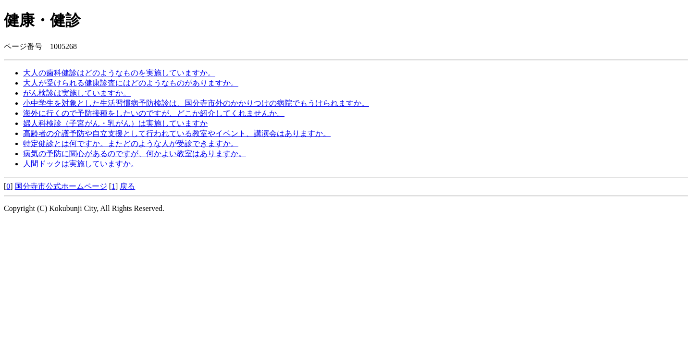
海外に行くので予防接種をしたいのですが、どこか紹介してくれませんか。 (153, 113)
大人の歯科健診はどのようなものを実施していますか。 (119, 73)
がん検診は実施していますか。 (77, 93)
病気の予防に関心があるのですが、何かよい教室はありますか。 (134, 153)
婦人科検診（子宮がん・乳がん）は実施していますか (115, 123)
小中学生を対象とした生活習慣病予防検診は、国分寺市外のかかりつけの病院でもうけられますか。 (196, 103)
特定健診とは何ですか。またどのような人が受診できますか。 (130, 143)
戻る (127, 186)
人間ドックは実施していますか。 (80, 164)
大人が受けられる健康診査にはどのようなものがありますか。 (130, 83)
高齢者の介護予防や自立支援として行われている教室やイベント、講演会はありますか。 (177, 133)
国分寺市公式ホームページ (61, 186)
